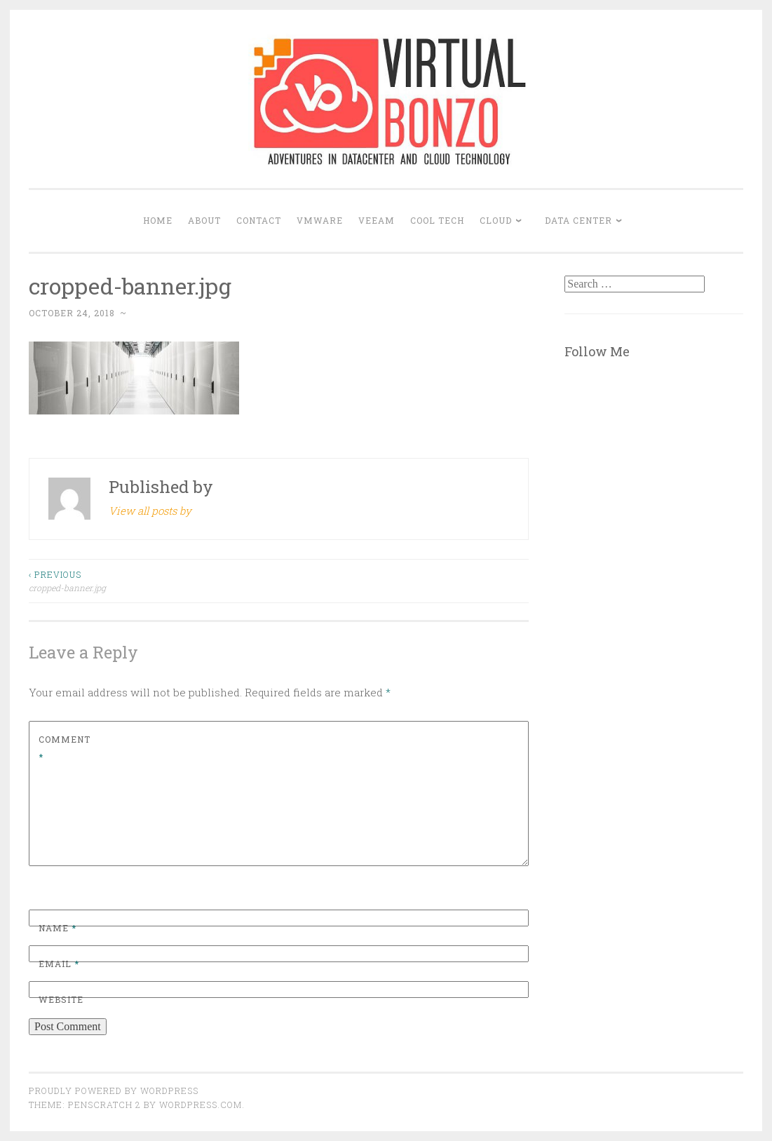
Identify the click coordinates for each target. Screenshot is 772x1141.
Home (157, 220)
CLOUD (496, 220)
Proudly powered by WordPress (113, 1090)
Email (59, 963)
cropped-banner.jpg (154, 580)
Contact (258, 220)
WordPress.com (200, 1104)
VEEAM (376, 220)
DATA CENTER (578, 220)
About (204, 220)
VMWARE (320, 220)
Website (61, 999)
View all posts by (150, 511)
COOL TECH (437, 220)
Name (57, 927)
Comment (64, 748)
